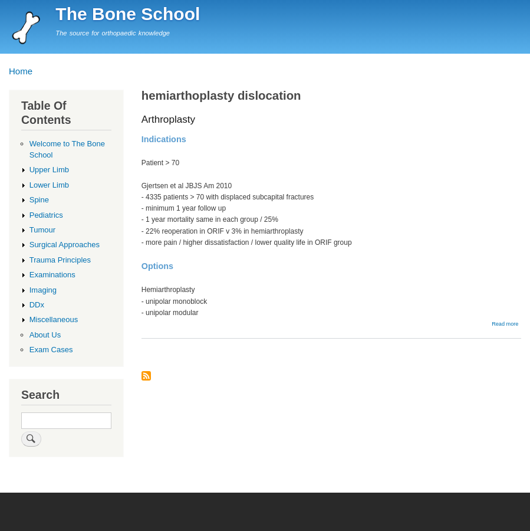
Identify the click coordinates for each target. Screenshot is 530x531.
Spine (39, 199)
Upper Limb (49, 169)
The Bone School (127, 14)
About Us (45, 334)
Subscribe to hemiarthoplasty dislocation (146, 376)
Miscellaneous (53, 319)
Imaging (43, 290)
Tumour (42, 229)
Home (20, 71)
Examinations (52, 274)
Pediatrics (46, 215)
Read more (505, 324)
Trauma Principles (60, 259)
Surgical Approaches (64, 244)
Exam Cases (51, 349)
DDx (36, 304)
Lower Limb (49, 185)
